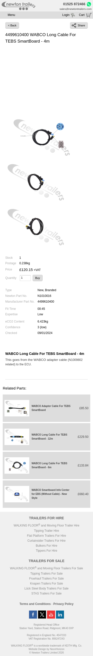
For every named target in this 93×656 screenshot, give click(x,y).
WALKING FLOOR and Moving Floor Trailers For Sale (46, 568)
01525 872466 (74, 4)
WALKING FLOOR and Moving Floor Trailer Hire (46, 525)
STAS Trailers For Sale (46, 593)
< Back (12, 25)
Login (65, 15)
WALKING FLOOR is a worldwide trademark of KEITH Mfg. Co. (46, 645)
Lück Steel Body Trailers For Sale (46, 588)
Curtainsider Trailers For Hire (46, 540)
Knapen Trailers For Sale (46, 583)
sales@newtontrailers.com (76, 8)
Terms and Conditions (35, 604)
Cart (82, 15)
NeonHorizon (57, 649)
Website (37, 649)
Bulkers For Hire (46, 545)
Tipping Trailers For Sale (46, 573)
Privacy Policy (63, 604)
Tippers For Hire (46, 550)
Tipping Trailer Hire (46, 530)
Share (78, 25)
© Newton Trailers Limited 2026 (46, 652)
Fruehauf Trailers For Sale (46, 578)
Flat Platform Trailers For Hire (46, 535)
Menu (11, 15)
